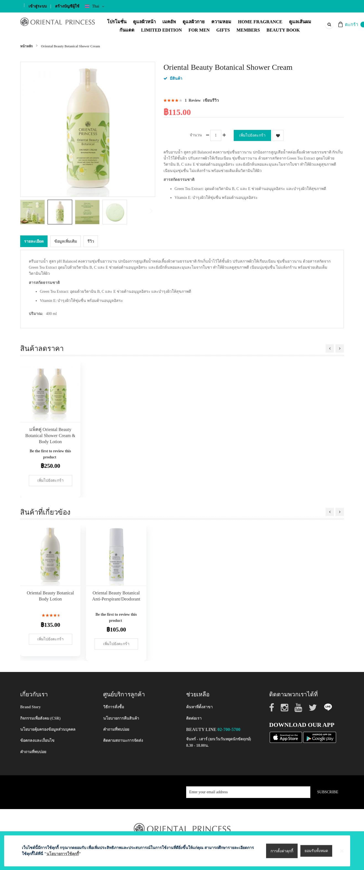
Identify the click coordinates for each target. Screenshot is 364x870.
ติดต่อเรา (194, 717)
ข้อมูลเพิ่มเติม (65, 240)
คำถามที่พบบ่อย (33, 750)
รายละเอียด (34, 240)
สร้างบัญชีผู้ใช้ (67, 6)
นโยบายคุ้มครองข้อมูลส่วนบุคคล (48, 728)
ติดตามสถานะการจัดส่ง (123, 739)
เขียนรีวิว (211, 100)
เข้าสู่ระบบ (37, 6)
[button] (34, 212)
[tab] (34, 239)
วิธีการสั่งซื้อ (113, 706)
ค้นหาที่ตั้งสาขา (199, 706)
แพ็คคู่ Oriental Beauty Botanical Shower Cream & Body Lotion (50, 434)
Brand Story (30, 706)
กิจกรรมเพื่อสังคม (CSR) (40, 717)
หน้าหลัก (26, 46)
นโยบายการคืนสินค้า (121, 717)
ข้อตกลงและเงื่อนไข (37, 739)
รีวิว (90, 240)
